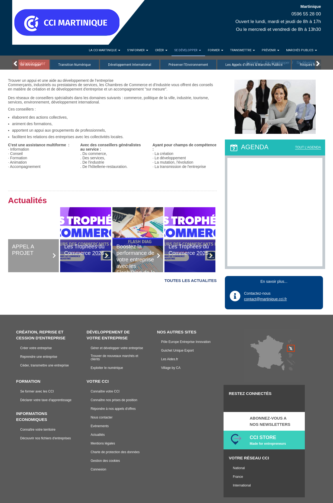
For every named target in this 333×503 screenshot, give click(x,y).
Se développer (30, 65)
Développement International (129, 65)
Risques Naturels (313, 65)
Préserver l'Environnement (188, 65)
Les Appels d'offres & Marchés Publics (254, 65)
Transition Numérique (74, 65)
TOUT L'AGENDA (308, 147)
